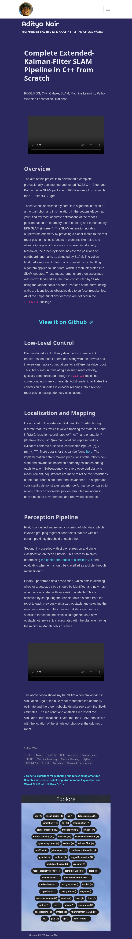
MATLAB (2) (87, 884)
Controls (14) (64, 836)
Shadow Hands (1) (50, 877)
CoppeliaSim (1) (48, 891)
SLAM (45, 763)
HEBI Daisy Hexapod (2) (58, 864)
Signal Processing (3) (47, 829)
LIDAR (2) (92, 898)
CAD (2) (38, 816)
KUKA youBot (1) (68, 891)
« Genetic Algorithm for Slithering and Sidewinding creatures (62, 776)
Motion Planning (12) (43, 836)
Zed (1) (57, 905)
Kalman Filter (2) (86, 843)
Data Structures (68, 755)
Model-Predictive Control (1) (47, 870)
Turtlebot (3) (61, 857)
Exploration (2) (85, 905)
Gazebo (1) (94, 870)
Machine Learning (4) (46, 898)
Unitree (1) (44, 905)
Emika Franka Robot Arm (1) (77, 877)
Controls (51, 755)
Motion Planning (70, 759)
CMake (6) (66, 898)
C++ (28, 755)
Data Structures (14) (87, 816)
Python (87, 759)
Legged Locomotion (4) (82, 857)
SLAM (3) (79, 898)
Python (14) (89, 829)
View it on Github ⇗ (66, 322)
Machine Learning (47, 759)
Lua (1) (70, 816)
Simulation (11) (50, 823)
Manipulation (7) (81, 823)
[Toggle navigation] (108, 9)
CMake (38, 755)
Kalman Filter (89, 755)
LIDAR (29, 759)
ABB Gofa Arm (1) (69, 884)
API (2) (66, 918)
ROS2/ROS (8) (41, 850)
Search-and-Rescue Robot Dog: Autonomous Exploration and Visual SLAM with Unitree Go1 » (62, 782)
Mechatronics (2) (70, 829)
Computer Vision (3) (74, 870)
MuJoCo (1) (85, 891)
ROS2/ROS (32, 763)
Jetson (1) (69, 905)
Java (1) (55, 918)
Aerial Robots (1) (81, 918)
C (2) (45, 918)
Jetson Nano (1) (59, 850)
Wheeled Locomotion (79, 763)
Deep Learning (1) (43, 912)
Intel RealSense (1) (48, 884)
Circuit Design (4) (54, 816)
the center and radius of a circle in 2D (66, 560)
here (89, 451)
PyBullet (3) (44, 857)
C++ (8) (65, 823)
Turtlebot (58, 763)
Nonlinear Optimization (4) (84, 850)
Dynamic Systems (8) (48, 843)
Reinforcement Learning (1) (84, 912)
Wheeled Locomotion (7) (87, 836)
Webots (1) (68, 843)
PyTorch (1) (61, 912)
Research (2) (79, 864)
